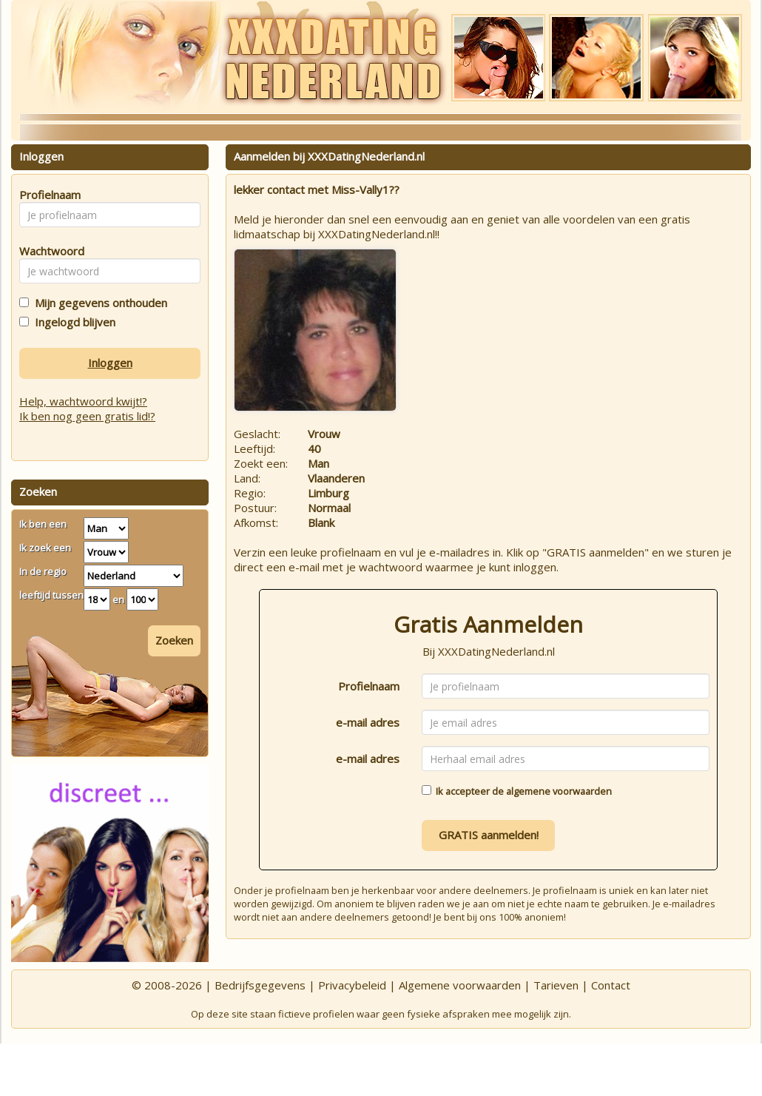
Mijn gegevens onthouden (98, 302)
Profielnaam (368, 686)
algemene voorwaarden (559, 791)
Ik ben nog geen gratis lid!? (87, 416)
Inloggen (110, 362)
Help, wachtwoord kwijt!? (83, 401)
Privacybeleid (352, 985)
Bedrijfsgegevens (260, 985)
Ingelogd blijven (72, 322)
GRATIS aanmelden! (489, 834)
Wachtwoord (47, 250)
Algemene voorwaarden (460, 985)
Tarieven (556, 985)
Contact (610, 985)
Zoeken (174, 640)
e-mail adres (367, 722)
